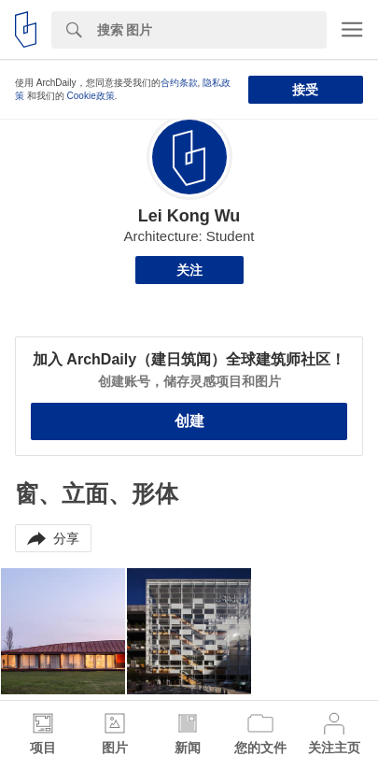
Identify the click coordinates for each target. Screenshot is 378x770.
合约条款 (179, 83)
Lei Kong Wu (189, 216)
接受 (305, 89)
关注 (189, 270)
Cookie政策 (91, 96)
